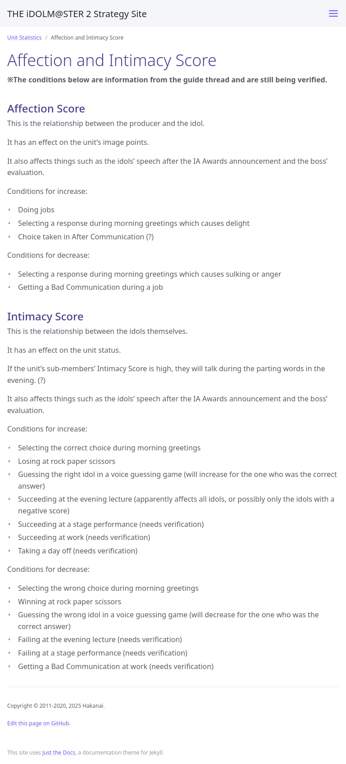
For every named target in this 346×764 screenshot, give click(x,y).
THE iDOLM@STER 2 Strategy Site (77, 14)
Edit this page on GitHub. (39, 723)
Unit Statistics (24, 37)
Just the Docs (58, 752)
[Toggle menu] (333, 13)
